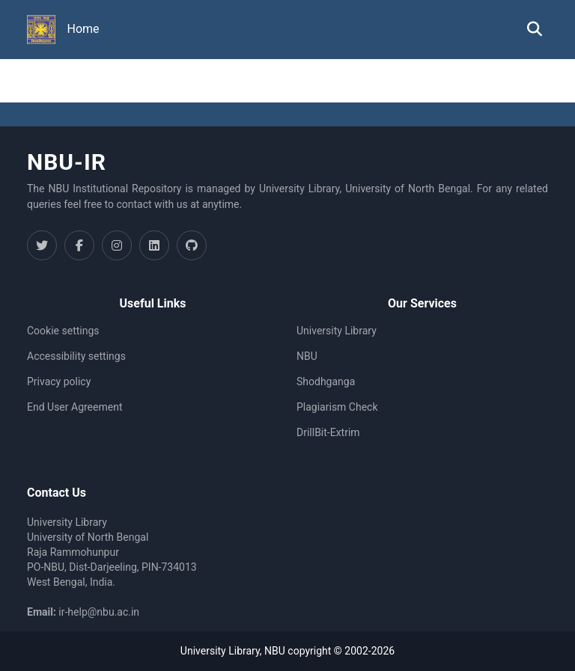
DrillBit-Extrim (328, 432)
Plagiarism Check (337, 407)
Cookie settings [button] (63, 330)
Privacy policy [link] (59, 381)
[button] (41, 30)
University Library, (222, 651)
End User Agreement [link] (74, 407)
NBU (306, 356)
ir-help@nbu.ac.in (98, 612)
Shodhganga (325, 381)
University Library (336, 330)
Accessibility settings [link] (76, 356)
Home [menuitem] (83, 29)
